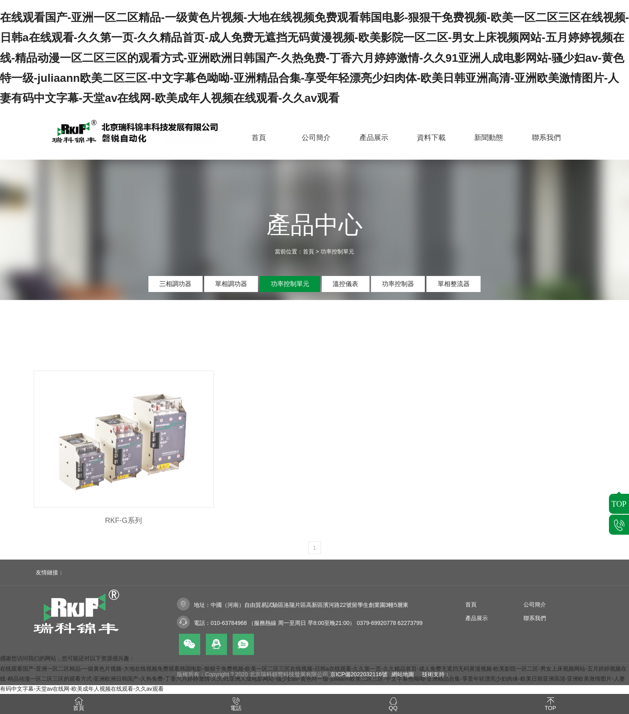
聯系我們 (534, 652)
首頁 (308, 251)
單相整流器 (454, 283)
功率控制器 (398, 283)
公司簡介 (534, 638)
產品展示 (476, 652)
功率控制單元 (337, 251)
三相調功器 (175, 283)
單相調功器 (231, 283)
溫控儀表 (345, 283)
